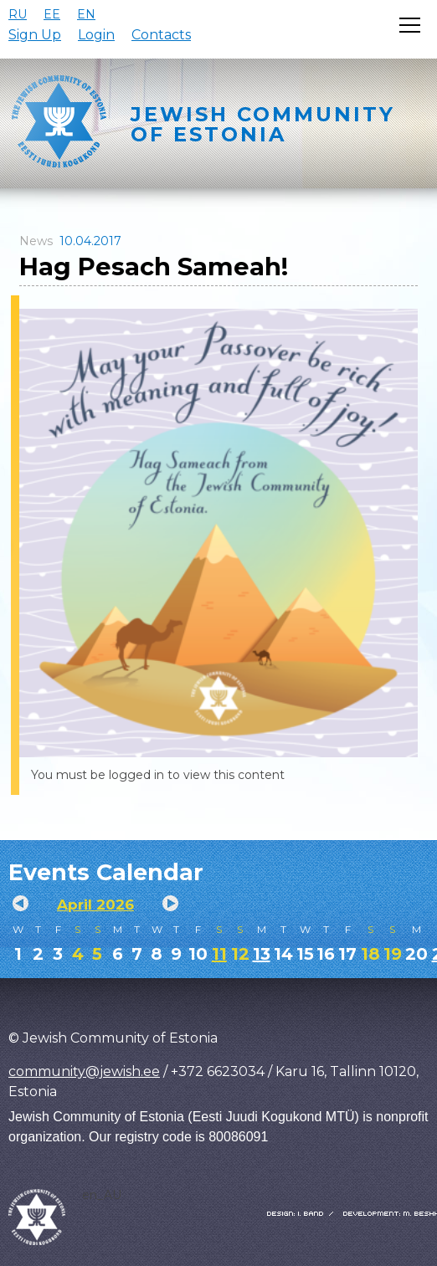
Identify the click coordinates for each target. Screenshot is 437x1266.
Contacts (161, 35)
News (36, 241)
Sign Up (34, 35)
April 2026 (95, 904)
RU (17, 14)
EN (86, 14)
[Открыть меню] (410, 25)
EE (52, 14)
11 (219, 954)
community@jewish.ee (84, 1071)
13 (261, 954)
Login (96, 35)
